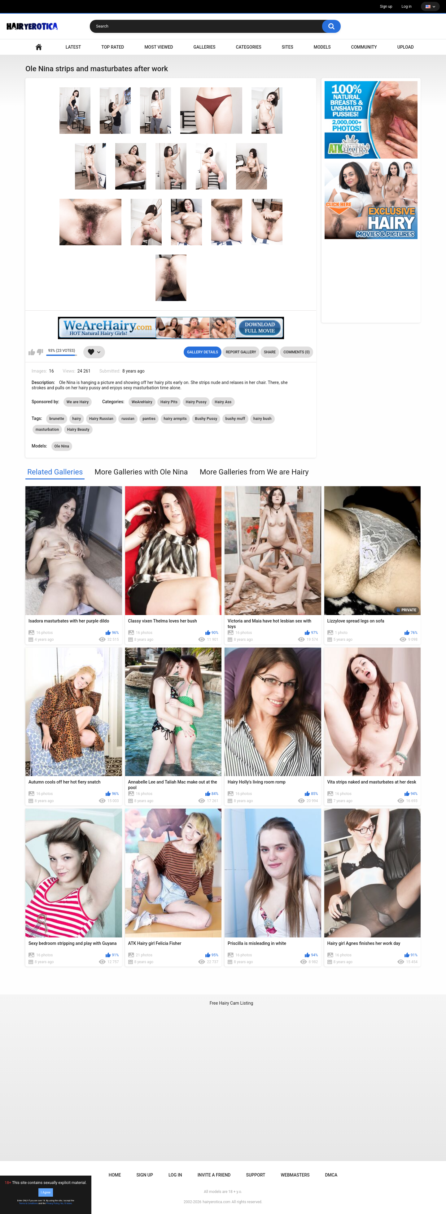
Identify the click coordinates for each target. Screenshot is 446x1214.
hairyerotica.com (216, 1202)
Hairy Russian (101, 419)
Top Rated (112, 47)
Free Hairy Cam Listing (231, 1003)
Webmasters (295, 1175)
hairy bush (262, 419)
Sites (287, 47)
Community (364, 47)
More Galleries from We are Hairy (254, 472)
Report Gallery (241, 352)
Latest (73, 47)
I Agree (45, 1192)
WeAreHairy (142, 402)
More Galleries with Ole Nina (141, 472)
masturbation (47, 429)
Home (115, 1175)
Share (270, 352)
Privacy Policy (52, 1203)
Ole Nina (62, 446)
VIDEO (38, 47)
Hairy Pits (168, 402)
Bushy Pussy (206, 419)
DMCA (331, 1175)
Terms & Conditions (28, 1203)
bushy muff (235, 419)
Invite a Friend (214, 1175)
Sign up (386, 6)
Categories (248, 47)
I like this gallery (31, 352)
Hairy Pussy (196, 402)
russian (127, 419)
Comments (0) (296, 352)
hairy (76, 419)
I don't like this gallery (40, 352)
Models (322, 47)
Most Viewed (158, 47)
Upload (405, 47)
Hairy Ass (223, 402)
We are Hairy (78, 402)
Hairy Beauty (78, 429)
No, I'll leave (66, 1203)
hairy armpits (175, 419)
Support (255, 1175)
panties (148, 419)
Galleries (205, 47)
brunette (56, 419)
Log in (406, 6)
